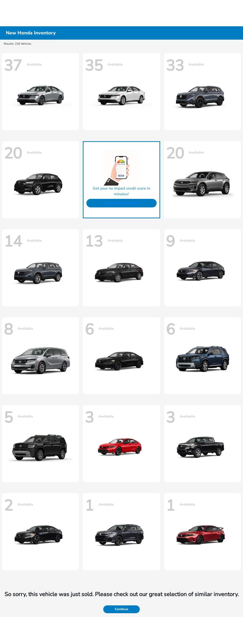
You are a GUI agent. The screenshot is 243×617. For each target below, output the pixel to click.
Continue (121, 609)
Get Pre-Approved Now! (121, 203)
